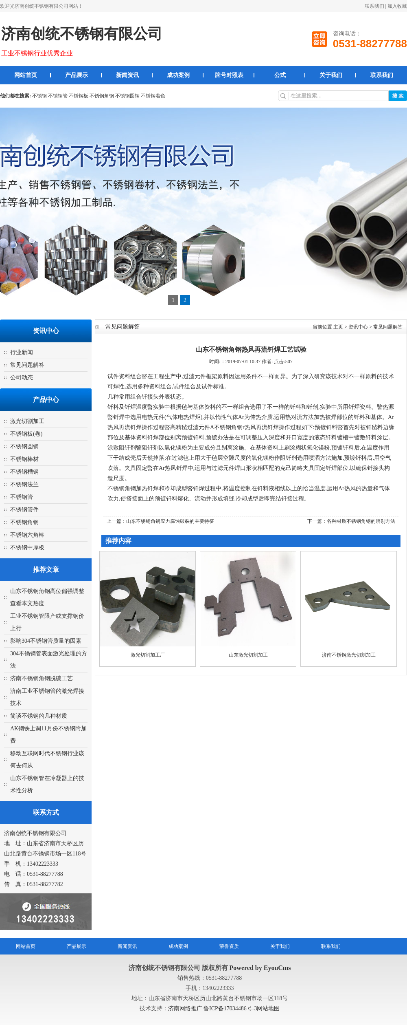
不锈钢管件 (24, 510)
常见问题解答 (27, 365)
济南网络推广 (186, 1008)
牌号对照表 (229, 75)
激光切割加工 (27, 421)
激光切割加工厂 (148, 655)
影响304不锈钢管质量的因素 (45, 641)
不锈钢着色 (153, 96)
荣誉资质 (229, 946)
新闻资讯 (127, 75)
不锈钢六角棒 (27, 535)
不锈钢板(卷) (26, 434)
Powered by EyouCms (259, 967)
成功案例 (178, 75)
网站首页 (25, 75)
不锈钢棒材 (24, 459)
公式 (280, 75)
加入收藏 (397, 6)
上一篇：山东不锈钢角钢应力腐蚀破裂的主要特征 (160, 521)
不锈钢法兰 (24, 484)
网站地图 (268, 1008)
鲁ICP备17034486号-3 (230, 1008)
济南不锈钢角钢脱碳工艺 (41, 678)
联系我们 (374, 6)
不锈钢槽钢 (24, 472)
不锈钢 (39, 96)
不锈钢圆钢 (127, 96)
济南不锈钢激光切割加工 (349, 655)
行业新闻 (21, 352)
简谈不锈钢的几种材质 (38, 716)
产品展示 (76, 75)
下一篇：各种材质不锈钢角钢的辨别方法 (351, 521)
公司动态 (21, 378)
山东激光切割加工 (248, 655)
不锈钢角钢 (102, 96)
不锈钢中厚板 (27, 547)
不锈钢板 (78, 96)
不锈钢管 (58, 96)
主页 (338, 327)
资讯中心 (358, 327)
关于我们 (330, 75)
